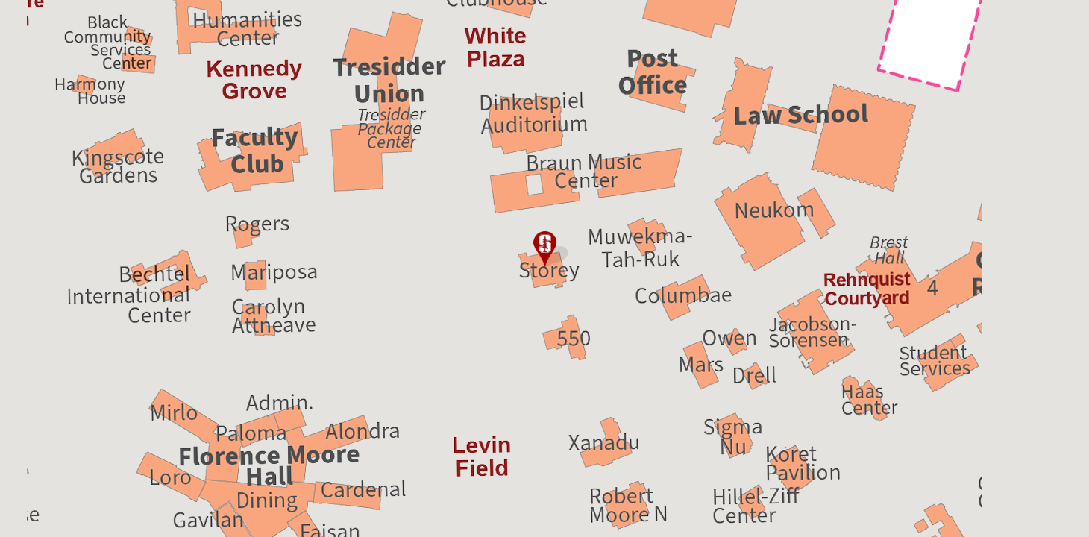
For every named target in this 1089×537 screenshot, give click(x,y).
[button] (544, 249)
